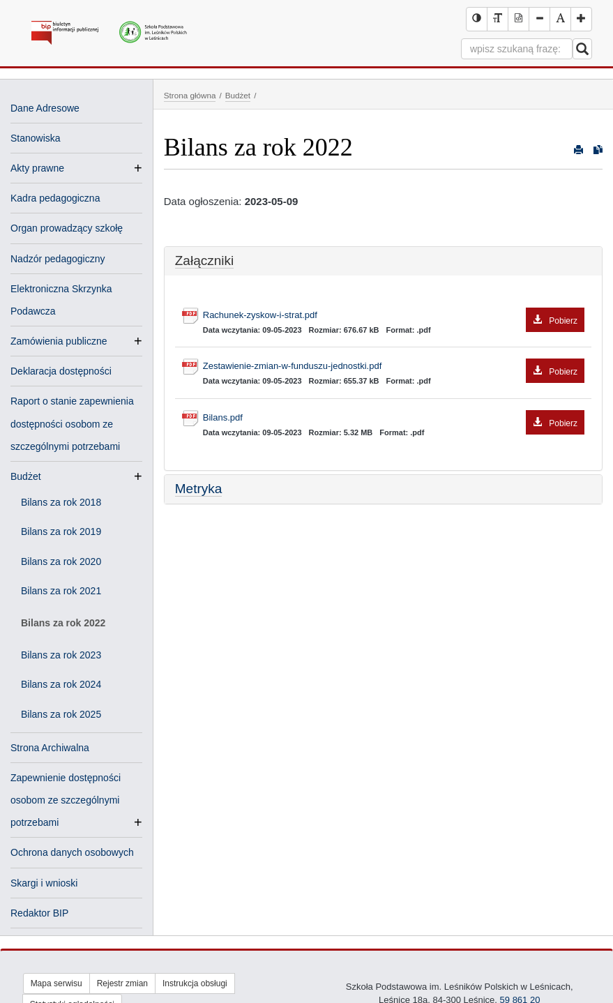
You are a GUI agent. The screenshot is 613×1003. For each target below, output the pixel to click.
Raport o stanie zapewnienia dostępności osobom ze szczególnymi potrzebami (72, 423)
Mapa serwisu (56, 983)
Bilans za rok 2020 (61, 561)
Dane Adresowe (45, 108)
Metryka (198, 488)
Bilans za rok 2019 (61, 531)
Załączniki (204, 260)
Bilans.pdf (393, 418)
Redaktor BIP (39, 913)
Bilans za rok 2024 (61, 684)
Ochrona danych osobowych (72, 852)
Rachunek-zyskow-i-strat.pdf (393, 316)
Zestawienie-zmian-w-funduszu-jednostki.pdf (393, 367)
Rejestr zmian (122, 983)
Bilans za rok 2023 (61, 655)
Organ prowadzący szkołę (66, 228)
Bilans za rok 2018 (61, 502)
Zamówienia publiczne (58, 341)
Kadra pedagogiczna (55, 198)
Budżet (25, 476)
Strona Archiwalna (49, 747)
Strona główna (190, 95)
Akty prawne (37, 168)
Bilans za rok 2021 (61, 590)
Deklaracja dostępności (61, 371)
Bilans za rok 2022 (63, 622)
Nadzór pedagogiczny (57, 258)
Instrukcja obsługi (194, 983)
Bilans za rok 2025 (61, 714)
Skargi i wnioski (43, 883)
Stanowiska (35, 138)
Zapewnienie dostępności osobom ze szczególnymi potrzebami (65, 801)
